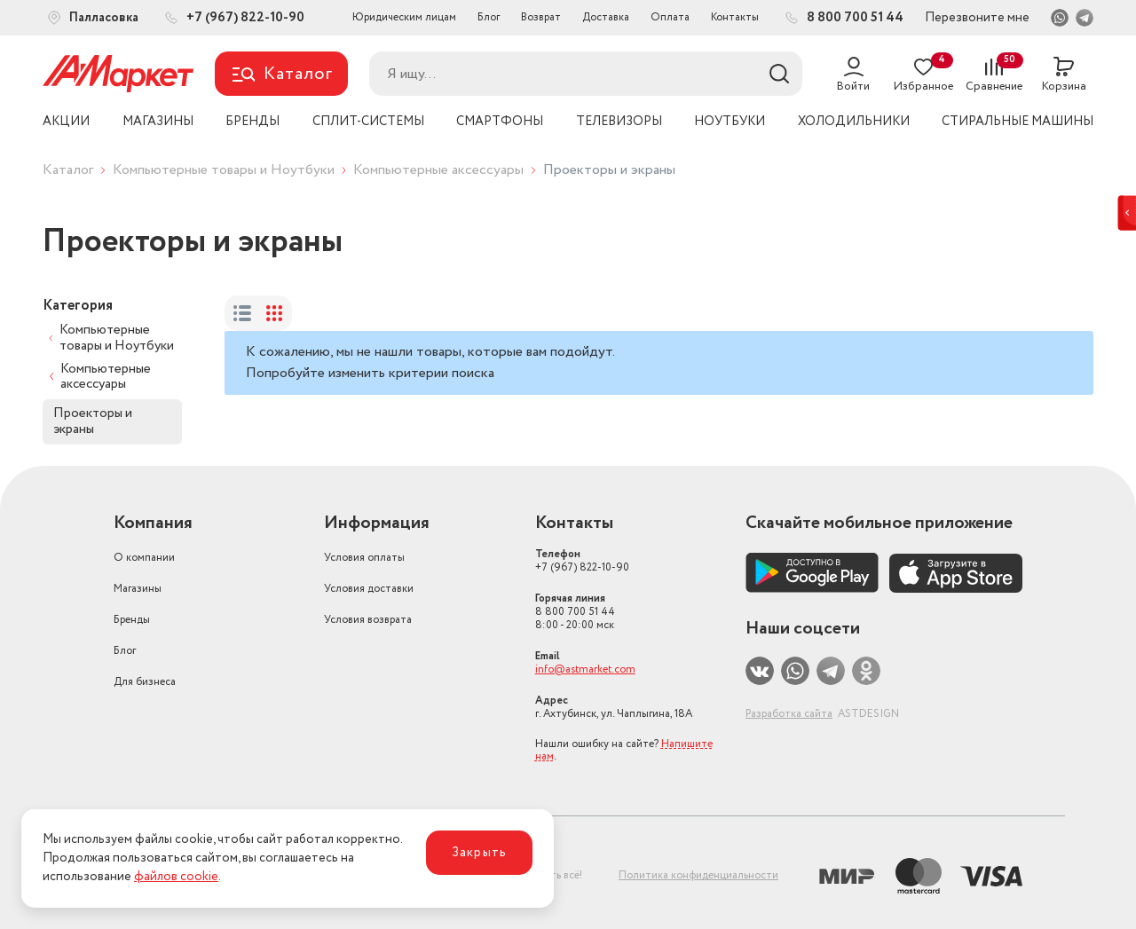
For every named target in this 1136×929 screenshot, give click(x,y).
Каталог (68, 170)
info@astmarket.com (585, 669)
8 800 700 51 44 (575, 612)
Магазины (138, 588)
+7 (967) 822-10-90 (582, 560)
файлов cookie (176, 877)
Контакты (735, 17)
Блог (488, 17)
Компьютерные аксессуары (438, 170)
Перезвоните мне (977, 18)
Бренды (132, 619)
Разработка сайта (789, 713)
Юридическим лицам (404, 17)
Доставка (605, 17)
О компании (144, 557)
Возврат (541, 17)
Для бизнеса (145, 682)
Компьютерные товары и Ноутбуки (224, 170)
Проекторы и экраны (92, 421)
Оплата (670, 17)
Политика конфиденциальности (698, 875)
